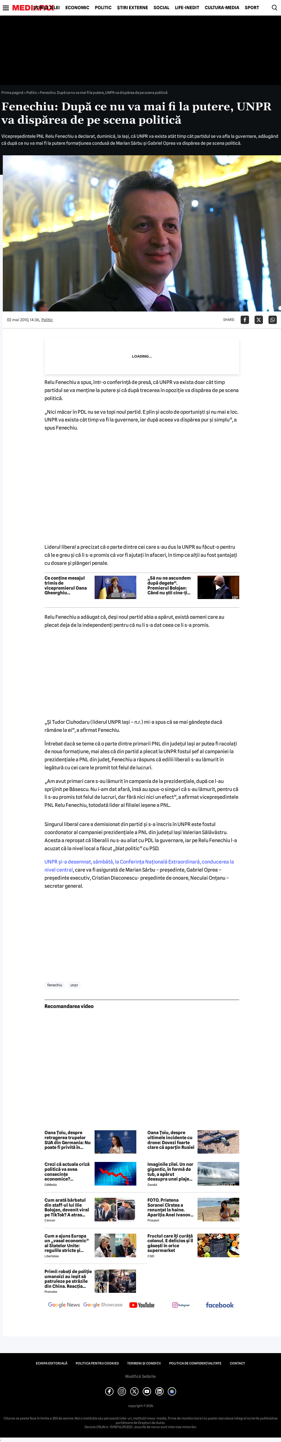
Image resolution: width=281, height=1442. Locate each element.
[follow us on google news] (64, 1305)
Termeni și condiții (144, 1363)
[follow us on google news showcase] (102, 1305)
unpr (74, 985)
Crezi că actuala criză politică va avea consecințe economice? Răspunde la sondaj (67, 1171)
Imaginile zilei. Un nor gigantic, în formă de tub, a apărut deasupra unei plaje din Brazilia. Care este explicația (170, 1171)
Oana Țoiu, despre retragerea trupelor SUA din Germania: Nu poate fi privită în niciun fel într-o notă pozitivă (68, 1140)
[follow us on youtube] (141, 1305)
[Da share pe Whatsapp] (272, 320)
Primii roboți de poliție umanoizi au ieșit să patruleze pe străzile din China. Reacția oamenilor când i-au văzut (68, 1279)
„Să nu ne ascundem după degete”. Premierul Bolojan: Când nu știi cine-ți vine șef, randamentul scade (170, 585)
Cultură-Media (222, 8)
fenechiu (54, 985)
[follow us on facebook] (219, 1305)
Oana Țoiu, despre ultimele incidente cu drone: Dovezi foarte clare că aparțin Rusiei (170, 1140)
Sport (252, 8)
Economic (77, 8)
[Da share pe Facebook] (245, 320)
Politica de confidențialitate (195, 1363)
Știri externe (132, 8)
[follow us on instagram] (180, 1305)
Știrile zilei (46, 8)
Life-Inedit (187, 8)
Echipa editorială (51, 1363)
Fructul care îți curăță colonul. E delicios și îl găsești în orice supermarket (170, 1243)
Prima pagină (12, 92)
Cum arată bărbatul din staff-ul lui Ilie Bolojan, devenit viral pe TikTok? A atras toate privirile (67, 1207)
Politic (103, 8)
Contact (237, 1363)
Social (161, 8)
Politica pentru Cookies (97, 1363)
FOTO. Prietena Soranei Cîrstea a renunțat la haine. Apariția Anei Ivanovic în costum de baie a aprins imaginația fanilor (170, 1207)
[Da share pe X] (259, 320)
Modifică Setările (140, 1376)
